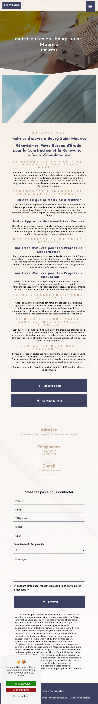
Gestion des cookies (80, 697)
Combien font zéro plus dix (28, 540)
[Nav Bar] (90, 5)
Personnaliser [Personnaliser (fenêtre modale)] (21, 696)
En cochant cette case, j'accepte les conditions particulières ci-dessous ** (47, 583)
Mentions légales (58, 697)
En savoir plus (49, 385)
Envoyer (53, 597)
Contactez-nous (49, 400)
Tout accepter (21, 683)
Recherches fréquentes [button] (49, 691)
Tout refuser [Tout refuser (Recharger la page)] (21, 690)
